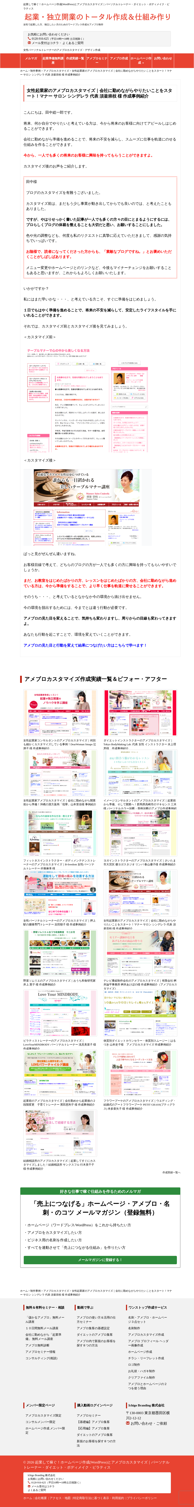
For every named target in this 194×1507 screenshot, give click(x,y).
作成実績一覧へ (172, 1172)
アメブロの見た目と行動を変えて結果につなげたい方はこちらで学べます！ (85, 645)
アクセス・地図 (60, 1498)
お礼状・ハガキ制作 (141, 1371)
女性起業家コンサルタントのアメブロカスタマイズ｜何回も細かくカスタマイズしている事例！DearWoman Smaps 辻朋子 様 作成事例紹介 (59, 744)
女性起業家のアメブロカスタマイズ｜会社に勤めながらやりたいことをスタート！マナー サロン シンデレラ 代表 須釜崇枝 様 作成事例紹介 (140, 924)
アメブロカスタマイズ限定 (43, 1415)
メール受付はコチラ (45, 43)
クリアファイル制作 (141, 1377)
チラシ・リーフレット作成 (146, 1358)
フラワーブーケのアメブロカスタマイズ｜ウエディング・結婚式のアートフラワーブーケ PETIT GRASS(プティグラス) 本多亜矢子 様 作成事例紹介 (140, 1104)
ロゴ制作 (134, 1364)
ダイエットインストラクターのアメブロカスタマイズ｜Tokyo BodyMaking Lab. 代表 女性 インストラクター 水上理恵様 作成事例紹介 (140, 744)
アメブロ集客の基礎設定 (93, 1328)
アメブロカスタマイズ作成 (146, 1334)
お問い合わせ (163, 58)
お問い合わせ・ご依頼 (149, 1423)
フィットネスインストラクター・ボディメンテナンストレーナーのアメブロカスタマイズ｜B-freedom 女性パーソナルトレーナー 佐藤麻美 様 (59, 864)
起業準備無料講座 (53, 60)
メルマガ (31, 58)
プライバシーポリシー (142, 1498)
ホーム (27, 1498)
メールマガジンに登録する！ (100, 1260)
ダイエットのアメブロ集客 (95, 1334)
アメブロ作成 (119, 58)
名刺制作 (134, 1328)
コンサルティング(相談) (41, 1358)
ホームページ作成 (140, 60)
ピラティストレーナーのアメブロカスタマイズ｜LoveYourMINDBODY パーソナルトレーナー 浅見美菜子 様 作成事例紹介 (59, 1044)
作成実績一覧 (75, 58)
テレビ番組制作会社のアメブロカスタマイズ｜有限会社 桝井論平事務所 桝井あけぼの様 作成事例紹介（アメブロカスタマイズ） (140, 984)
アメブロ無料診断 (37, 1345)
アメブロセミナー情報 (40, 1351)
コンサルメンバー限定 (40, 1422)
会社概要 (41, 1498)
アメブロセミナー (96, 60)
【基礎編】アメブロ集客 (93, 1422)
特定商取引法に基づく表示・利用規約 (98, 1498)
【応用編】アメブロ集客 (93, 1428)
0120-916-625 (40, 38)
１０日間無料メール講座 (41, 1328)
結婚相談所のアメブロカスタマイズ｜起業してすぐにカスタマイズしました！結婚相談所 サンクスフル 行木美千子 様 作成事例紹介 (59, 1164)
